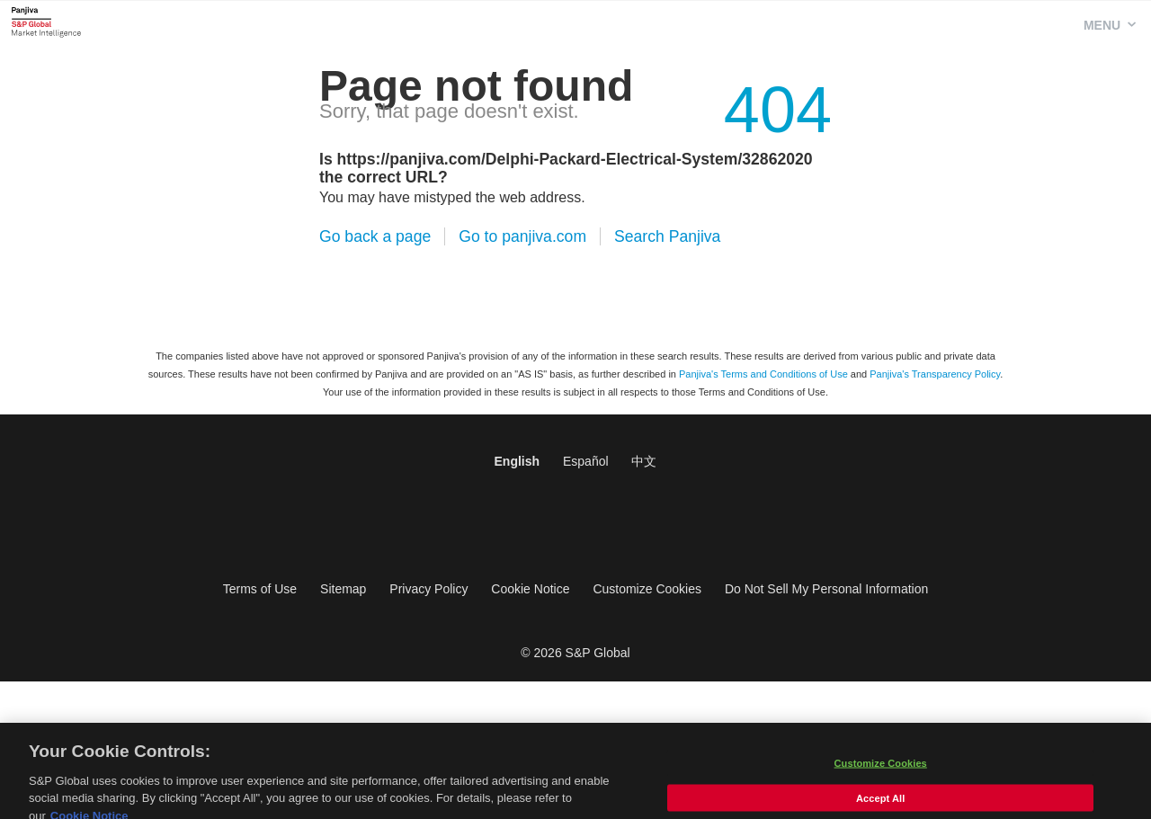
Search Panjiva (667, 236)
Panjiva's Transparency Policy (935, 374)
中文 (643, 461)
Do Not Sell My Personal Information (826, 589)
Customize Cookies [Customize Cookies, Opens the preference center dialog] (880, 771)
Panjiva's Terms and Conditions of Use (763, 374)
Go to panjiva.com (522, 236)
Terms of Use (260, 589)
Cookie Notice (530, 589)
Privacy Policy (428, 589)
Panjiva (46, 21)
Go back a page (375, 236)
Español (586, 461)
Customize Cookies (647, 589)
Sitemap (343, 589)
